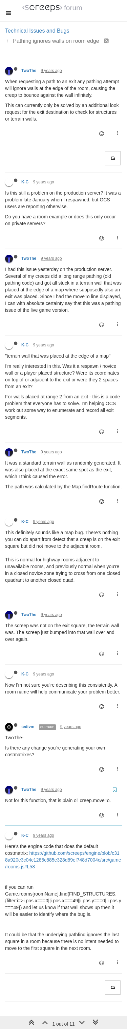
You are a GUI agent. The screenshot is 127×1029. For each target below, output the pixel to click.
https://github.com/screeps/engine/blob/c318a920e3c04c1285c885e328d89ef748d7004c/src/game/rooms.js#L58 (63, 859)
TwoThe (28, 70)
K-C (24, 182)
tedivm (27, 726)
